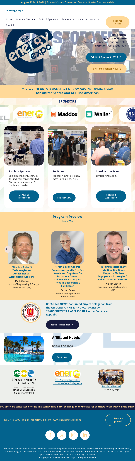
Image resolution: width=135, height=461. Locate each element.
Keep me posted (118, 420)
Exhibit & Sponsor (47, 19)
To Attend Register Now (106, 68)
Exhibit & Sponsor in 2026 (106, 57)
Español (10, 25)
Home (9, 19)
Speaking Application (111, 196)
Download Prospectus (24, 196)
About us (94, 19)
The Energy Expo (13, 10)
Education (67, 19)
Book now (62, 357)
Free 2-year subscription (67, 380)
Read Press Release (62, 324)
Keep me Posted (117, 22)
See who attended (111, 386)
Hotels (81, 19)
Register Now (64, 197)
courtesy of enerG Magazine (67, 383)
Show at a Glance (24, 19)
